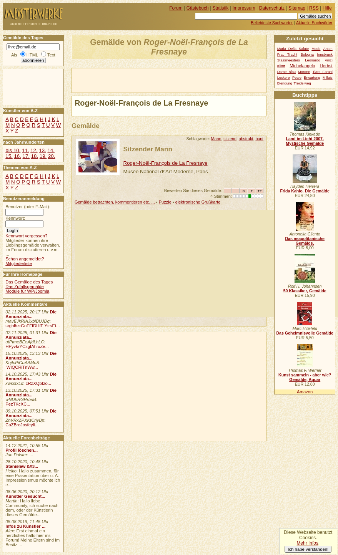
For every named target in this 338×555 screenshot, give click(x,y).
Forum (176, 8)
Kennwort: (15, 218)
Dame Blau (286, 72)
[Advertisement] (162, 79)
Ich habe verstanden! (308, 549)
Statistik (221, 8)
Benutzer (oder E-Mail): (27, 206)
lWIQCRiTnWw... (21, 367)
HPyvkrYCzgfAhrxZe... (27, 346)
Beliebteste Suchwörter (272, 22)
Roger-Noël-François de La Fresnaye (165, 163)
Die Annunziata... (31, 314)
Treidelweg (302, 83)
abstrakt (246, 138)
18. (34, 156)
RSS (314, 8)
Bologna (307, 54)
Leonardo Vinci (318, 60)
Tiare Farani (323, 72)
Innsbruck (325, 54)
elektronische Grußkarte (198, 202)
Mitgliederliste (18, 263)
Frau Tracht (287, 54)
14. (50, 150)
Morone (304, 72)
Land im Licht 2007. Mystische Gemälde (305, 141)
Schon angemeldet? (24, 259)
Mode (315, 49)
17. (26, 156)
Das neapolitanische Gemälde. (305, 240)
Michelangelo (302, 65)
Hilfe (327, 8)
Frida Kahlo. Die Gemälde (305, 191)
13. (42, 150)
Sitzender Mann (147, 149)
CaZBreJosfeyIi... (21, 424)
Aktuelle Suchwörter (314, 22)
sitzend (229, 138)
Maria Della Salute (293, 49)
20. (51, 156)
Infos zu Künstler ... (25, 526)
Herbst (326, 65)
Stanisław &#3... (21, 466)
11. (25, 150)
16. (17, 156)
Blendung (284, 83)
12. (33, 150)
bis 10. (12, 150)
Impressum (244, 8)
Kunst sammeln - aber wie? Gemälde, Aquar (304, 377)
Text (51, 55)
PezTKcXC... (17, 404)
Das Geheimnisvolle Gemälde (304, 333)
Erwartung (312, 78)
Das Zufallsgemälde (24, 286)
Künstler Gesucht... (25, 496)
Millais (328, 78)
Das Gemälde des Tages (29, 282)
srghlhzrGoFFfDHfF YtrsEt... (32, 325)
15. (8, 156)
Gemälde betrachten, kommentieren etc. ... (115, 202)
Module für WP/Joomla (27, 291)
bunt (259, 138)
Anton (328, 49)
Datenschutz (272, 8)
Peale (296, 78)
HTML (32, 55)
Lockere (283, 78)
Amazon (305, 391)
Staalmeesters (288, 60)
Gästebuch (197, 8)
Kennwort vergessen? (26, 236)
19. (43, 156)
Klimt (281, 66)
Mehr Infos (307, 543)
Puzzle (165, 202)
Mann (216, 138)
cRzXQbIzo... (38, 383)
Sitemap (296, 8)
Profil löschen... (21, 450)
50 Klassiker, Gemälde (304, 290)
